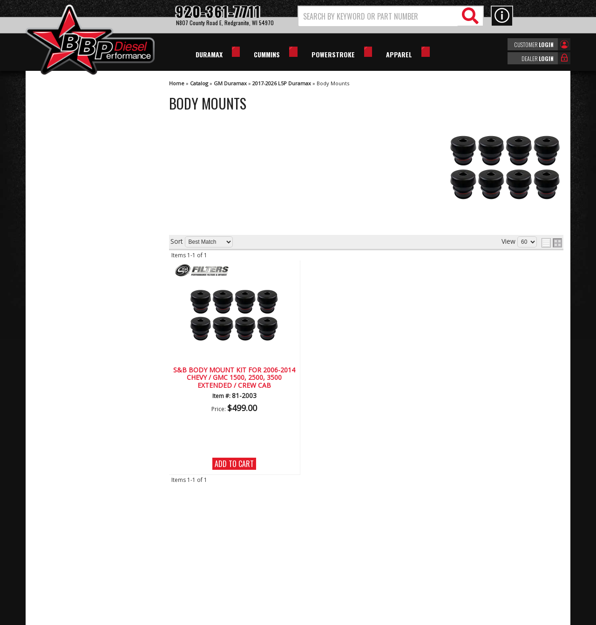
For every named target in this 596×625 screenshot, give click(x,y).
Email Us (64, 368)
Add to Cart (234, 463)
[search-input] (378, 16)
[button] (391, 16)
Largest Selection (77, 300)
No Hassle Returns (79, 326)
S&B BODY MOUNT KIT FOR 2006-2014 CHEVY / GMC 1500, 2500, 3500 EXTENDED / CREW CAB (234, 378)
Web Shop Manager (381, 617)
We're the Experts (77, 273)
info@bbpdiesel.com (332, 572)
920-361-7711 (72, 387)
